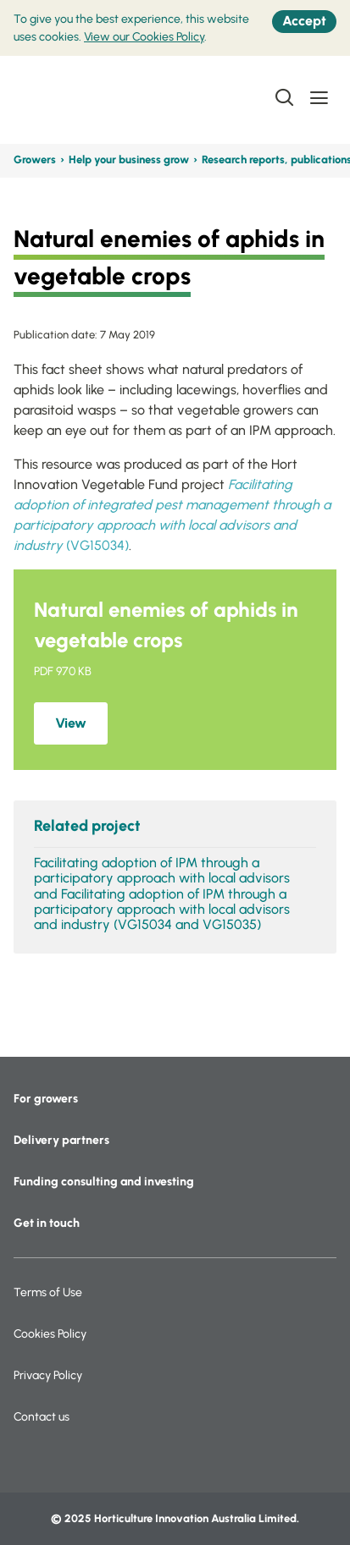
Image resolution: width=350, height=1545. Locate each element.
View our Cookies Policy (144, 37)
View (70, 723)
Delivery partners (61, 1140)
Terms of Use (48, 1292)
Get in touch (47, 1223)
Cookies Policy (50, 1334)
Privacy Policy (48, 1375)
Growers (35, 159)
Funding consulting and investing (104, 1181)
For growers (46, 1098)
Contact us (41, 1417)
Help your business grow (129, 159)
